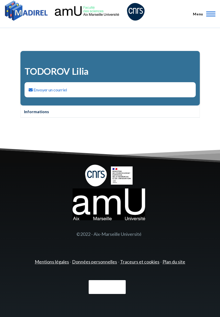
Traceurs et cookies (139, 262)
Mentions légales (52, 262)
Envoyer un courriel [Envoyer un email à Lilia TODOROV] (48, 89)
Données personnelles (94, 262)
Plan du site (174, 262)
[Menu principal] (202, 13)
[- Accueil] (75, 11)
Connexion (107, 287)
